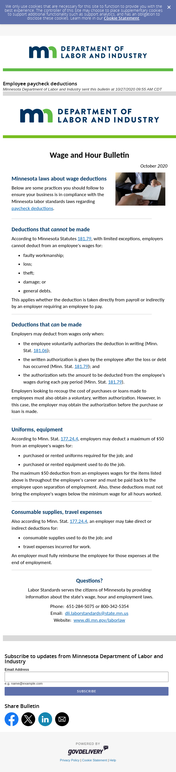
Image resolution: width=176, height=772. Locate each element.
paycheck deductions (32, 208)
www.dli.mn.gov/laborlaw (99, 620)
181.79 (84, 239)
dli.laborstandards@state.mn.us (96, 613)
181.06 (40, 351)
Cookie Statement (121, 18)
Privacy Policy (70, 760)
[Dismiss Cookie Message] (169, 5)
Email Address (17, 670)
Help (113, 760)
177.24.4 (69, 439)
